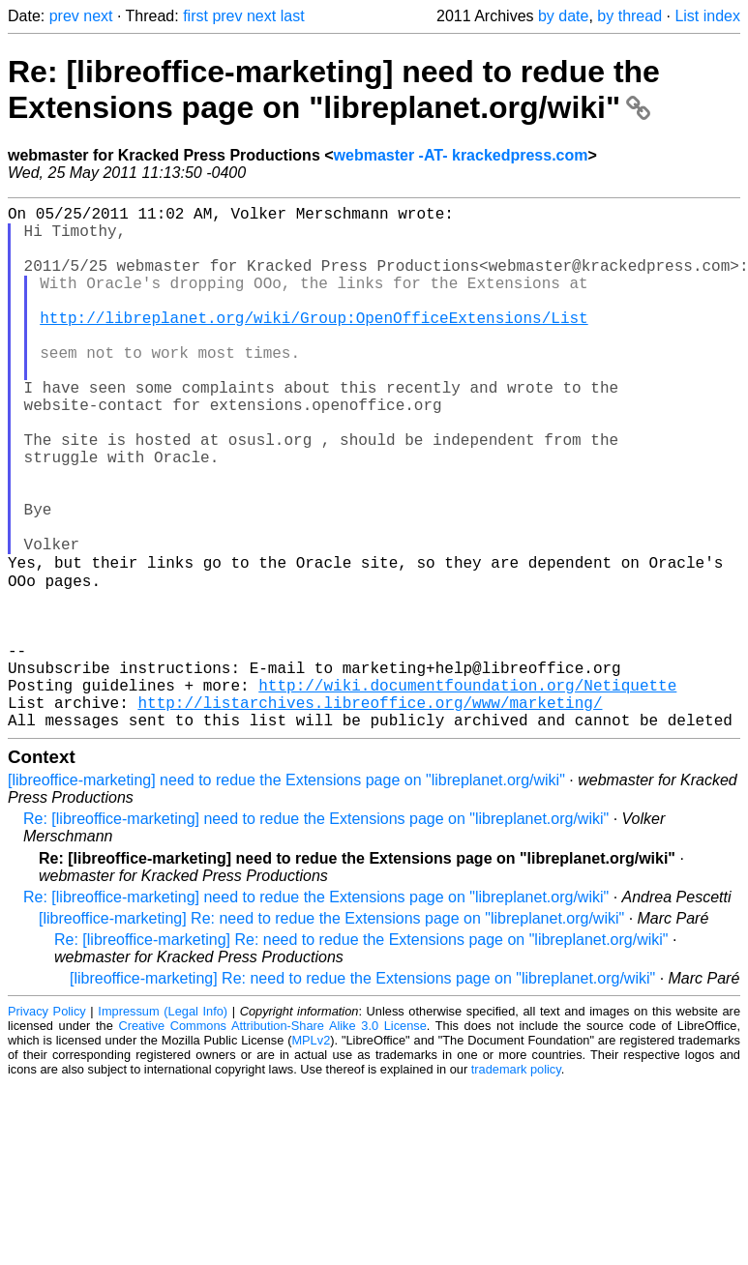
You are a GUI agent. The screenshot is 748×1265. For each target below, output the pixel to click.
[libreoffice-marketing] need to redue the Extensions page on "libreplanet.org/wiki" (286, 894)
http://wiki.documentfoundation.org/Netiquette (467, 791)
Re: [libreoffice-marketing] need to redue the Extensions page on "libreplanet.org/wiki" (334, 89)
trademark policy (516, 1183)
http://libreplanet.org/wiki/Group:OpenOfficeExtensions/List (313, 344)
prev (64, 16)
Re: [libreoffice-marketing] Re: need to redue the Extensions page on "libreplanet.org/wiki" (361, 1053)
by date (563, 16)
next (97, 16)
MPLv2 (310, 1154)
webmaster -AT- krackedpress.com (461, 155)
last (293, 16)
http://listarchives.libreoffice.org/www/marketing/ (369, 812)
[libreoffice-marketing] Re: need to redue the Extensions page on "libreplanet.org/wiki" (331, 1032)
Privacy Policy (47, 1125)
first (195, 16)
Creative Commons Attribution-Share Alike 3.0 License (272, 1140)
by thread (629, 16)
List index (707, 16)
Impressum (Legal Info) (162, 1125)
